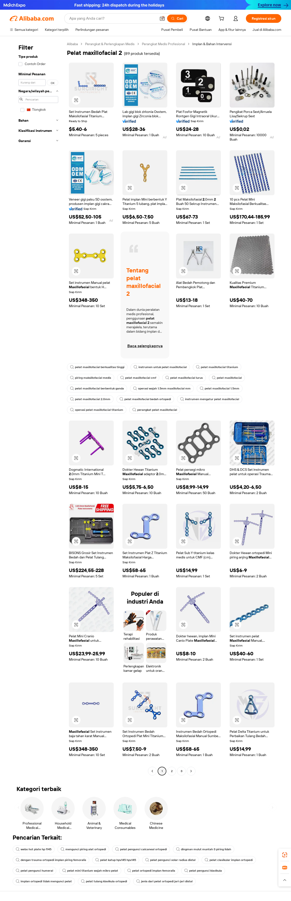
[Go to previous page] (152, 771)
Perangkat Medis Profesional (163, 44)
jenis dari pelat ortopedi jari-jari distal (164, 881)
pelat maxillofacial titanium (217, 367)
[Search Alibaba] (112, 18)
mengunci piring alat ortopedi (83, 849)
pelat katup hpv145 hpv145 (115, 860)
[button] (162, 18)
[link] (284, 855)
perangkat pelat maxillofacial (154, 410)
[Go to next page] (191, 771)
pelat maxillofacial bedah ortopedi (145, 399)
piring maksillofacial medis (90, 378)
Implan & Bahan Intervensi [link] (212, 44)
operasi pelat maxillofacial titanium (96, 410)
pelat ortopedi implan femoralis (151, 871)
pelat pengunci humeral (34, 871)
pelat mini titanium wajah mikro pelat (90, 871)
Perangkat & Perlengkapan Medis (110, 44)
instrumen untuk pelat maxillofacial (160, 367)
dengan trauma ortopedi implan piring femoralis (51, 860)
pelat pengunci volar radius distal (170, 860)
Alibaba (72, 44)
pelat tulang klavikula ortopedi (104, 881)
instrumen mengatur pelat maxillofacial (209, 399)
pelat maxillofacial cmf (138, 378)
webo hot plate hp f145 (33, 849)
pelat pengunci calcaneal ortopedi (141, 849)
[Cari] (177, 18)
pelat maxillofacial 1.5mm (219, 388)
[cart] (222, 19)
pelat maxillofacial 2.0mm (90, 399)
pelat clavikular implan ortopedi (229, 860)
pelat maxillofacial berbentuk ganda (97, 388)
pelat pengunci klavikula (203, 871)
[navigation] (37, 408)
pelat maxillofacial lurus (184, 378)
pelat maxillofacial (227, 378)
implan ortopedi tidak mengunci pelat (44, 881)
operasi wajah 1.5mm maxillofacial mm (162, 388)
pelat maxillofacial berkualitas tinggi (97, 367)
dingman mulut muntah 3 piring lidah (203, 849)
